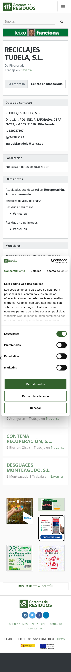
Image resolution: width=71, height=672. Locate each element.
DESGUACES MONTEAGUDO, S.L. (28, 467)
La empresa (16, 84)
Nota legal (39, 624)
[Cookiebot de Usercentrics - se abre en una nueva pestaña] (51, 261)
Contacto (56, 624)
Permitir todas (35, 384)
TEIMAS (61, 639)
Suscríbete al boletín (36, 586)
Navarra (26, 70)
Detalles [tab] (36, 270)
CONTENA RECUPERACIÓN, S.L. (29, 438)
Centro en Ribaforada (47, 84)
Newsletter (35, 628)
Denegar (35, 407)
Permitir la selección (35, 396)
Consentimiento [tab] (14, 270)
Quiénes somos (18, 624)
